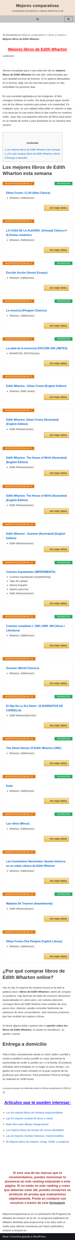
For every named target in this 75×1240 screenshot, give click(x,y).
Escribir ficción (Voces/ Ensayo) (26, 272)
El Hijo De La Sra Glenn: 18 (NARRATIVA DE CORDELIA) (34, 708)
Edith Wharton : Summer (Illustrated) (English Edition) (35, 536)
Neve (6, 1236)
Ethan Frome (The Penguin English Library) (34, 941)
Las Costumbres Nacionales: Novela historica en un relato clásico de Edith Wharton (35, 863)
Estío (9, 785)
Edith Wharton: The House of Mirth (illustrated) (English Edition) (36, 460)
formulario (57, 1203)
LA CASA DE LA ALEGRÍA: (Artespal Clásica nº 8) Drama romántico (36, 232)
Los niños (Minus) (17, 823)
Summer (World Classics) (22, 668)
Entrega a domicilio (15, 157)
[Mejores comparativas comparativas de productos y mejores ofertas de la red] (37, 7)
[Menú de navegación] (68, 19)
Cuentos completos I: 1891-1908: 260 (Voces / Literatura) (35, 628)
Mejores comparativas (33, 35)
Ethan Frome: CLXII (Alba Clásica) (28, 192)
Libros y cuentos (56, 35)
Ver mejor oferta (58, 207)
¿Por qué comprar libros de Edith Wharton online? (32, 153)
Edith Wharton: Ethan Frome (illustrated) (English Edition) (32, 422)
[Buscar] (37, 19)
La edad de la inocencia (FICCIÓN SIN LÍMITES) (36, 348)
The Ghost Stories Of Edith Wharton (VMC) (33, 748)
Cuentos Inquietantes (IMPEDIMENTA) (30, 571)
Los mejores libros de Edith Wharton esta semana (32, 149)
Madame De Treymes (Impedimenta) (29, 903)
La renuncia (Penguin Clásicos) (26, 310)
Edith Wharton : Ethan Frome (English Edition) (36, 386)
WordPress (39, 1236)
